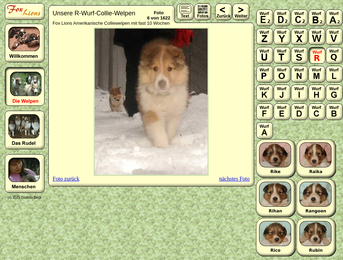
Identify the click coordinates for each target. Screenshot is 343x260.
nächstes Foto (234, 179)
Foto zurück (66, 179)
